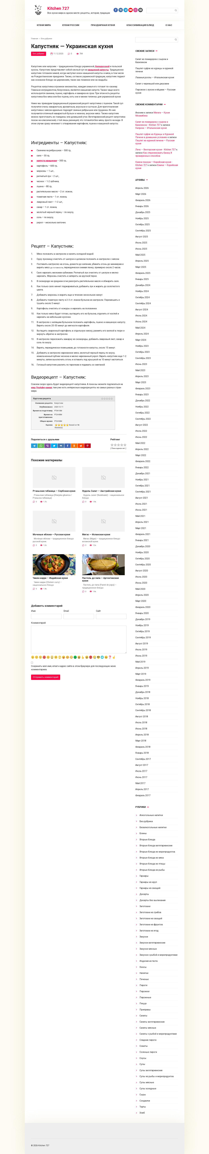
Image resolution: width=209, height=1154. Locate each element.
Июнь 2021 (141, 510)
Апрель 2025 (142, 261)
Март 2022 (140, 455)
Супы (142, 1064)
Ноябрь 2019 (142, 625)
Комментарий (38, 623)
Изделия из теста (148, 961)
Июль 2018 (141, 722)
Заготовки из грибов (150, 912)
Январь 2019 (142, 686)
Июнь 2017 (141, 777)
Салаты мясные (148, 1027)
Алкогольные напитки (151, 815)
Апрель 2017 (142, 789)
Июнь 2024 (141, 321)
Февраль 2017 (142, 795)
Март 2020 (140, 601)
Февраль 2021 (142, 534)
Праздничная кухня (103, 25)
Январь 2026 (142, 206)
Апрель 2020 (142, 595)
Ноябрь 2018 (142, 698)
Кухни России (70, 25)
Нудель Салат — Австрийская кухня (101, 491)
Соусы (143, 1058)
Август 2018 (141, 716)
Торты (143, 1106)
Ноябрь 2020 (142, 552)
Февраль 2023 (142, 388)
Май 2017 (140, 783)
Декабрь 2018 (142, 692)
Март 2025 (140, 267)
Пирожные (145, 997)
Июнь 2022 (141, 437)
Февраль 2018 (142, 747)
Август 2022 (141, 425)
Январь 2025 (142, 279)
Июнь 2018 (141, 728)
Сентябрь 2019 (143, 637)
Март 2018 (140, 740)
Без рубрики (38, 54)
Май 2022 (140, 443)
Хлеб (142, 1112)
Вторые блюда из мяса (152, 857)
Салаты (143, 1015)
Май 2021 (140, 516)
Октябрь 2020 (142, 558)
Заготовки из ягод (149, 930)
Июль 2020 (141, 576)
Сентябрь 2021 (143, 491)
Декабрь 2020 (142, 546)
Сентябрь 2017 (143, 759)
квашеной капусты (98, 69)
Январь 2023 (142, 394)
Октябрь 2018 (142, 704)
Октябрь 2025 (142, 224)
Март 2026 (140, 194)
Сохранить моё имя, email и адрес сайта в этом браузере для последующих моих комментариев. (73, 668)
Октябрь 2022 (142, 412)
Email (66, 611)
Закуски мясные (148, 949)
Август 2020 (141, 570)
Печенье (144, 979)
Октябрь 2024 (142, 297)
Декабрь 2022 (142, 400)
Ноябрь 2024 (142, 291)
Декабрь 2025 (142, 212)
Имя (33, 611)
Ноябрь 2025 (142, 218)
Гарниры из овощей (150, 888)
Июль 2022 (141, 431)
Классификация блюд (140, 25)
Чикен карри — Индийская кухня (50, 578)
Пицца (143, 1003)
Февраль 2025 (142, 273)
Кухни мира (44, 25)
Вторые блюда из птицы (152, 863)
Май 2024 (140, 327)
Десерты (144, 894)
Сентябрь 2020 (143, 564)
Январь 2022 (142, 467)
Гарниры (144, 876)
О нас (168, 25)
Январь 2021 (142, 540)
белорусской (102, 66)
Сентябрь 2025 (143, 230)
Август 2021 (141, 498)
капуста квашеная (47, 160)
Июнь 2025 (141, 248)
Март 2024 (140, 340)
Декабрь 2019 (142, 619)
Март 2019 (140, 674)
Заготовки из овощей (151, 918)
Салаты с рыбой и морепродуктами (158, 1033)
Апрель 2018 (142, 734)
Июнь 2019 (141, 655)
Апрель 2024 (142, 333)
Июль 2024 (141, 315)
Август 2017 (141, 765)
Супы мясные (147, 1082)
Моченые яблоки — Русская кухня (51, 534)
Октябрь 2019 (142, 631)
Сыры (143, 1094)
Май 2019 (140, 661)
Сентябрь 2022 (143, 419)
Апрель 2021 (142, 522)
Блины (143, 833)
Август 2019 (141, 643)
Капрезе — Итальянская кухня (151, 128)
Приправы (145, 1009)
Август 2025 (141, 236)
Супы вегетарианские (151, 1070)
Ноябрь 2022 (142, 406)
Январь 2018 (142, 753)
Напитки (144, 973)
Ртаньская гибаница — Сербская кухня (54, 491)
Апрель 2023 (142, 376)
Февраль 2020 (142, 607)
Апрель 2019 (142, 668)
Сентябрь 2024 (143, 303)
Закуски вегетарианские (152, 942)
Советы (144, 1046)
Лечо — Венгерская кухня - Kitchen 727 (155, 149)
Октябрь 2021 (142, 485)
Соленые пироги (148, 1052)
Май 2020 (140, 589)
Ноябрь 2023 (142, 346)
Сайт (98, 611)
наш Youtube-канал (41, 387)
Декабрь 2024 (142, 285)
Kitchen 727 (58, 8)
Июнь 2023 (141, 364)
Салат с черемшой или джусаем (152, 83)
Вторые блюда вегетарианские (156, 845)
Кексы (143, 967)
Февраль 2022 (142, 461)
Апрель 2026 (142, 188)
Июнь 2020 (141, 582)
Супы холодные (148, 1088)
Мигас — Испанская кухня (96, 534)
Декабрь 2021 (142, 473)
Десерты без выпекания (152, 900)
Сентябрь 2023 (143, 358)
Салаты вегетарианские (152, 1021)
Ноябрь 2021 (142, 479)
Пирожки (144, 991)
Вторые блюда (147, 839)
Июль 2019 (141, 649)
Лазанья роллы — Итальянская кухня (154, 77)
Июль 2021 (141, 504)
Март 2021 (140, 528)
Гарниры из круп (148, 882)
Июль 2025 (141, 242)
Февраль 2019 (142, 680)
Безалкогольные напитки (153, 827)
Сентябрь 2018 (143, 710)
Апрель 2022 (142, 449)
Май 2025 (140, 255)
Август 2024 (141, 309)
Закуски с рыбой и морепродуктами (158, 955)
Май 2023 (140, 370)
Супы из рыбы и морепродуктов (157, 1076)
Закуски (144, 936)
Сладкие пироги (148, 1040)
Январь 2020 (142, 613)
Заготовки (145, 906)
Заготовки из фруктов (151, 924)
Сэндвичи (145, 1100)
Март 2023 (140, 382)
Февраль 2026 (142, 200)
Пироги (143, 985)
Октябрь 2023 (142, 352)
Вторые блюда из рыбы (152, 870)
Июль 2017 (141, 771)
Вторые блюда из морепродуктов (157, 851)
